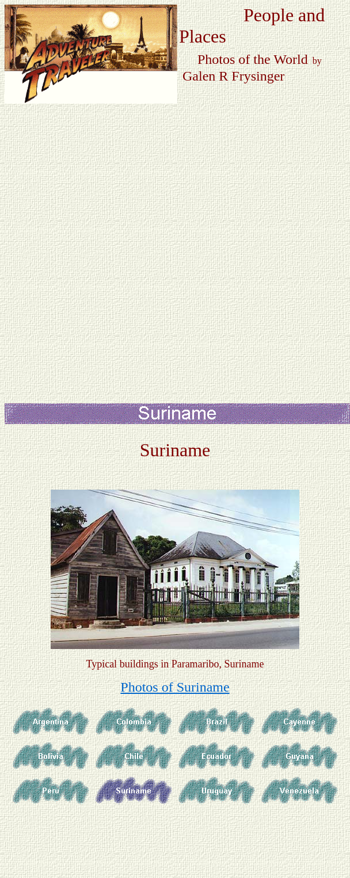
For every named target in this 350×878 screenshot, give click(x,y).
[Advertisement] (132, 235)
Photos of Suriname (174, 687)
